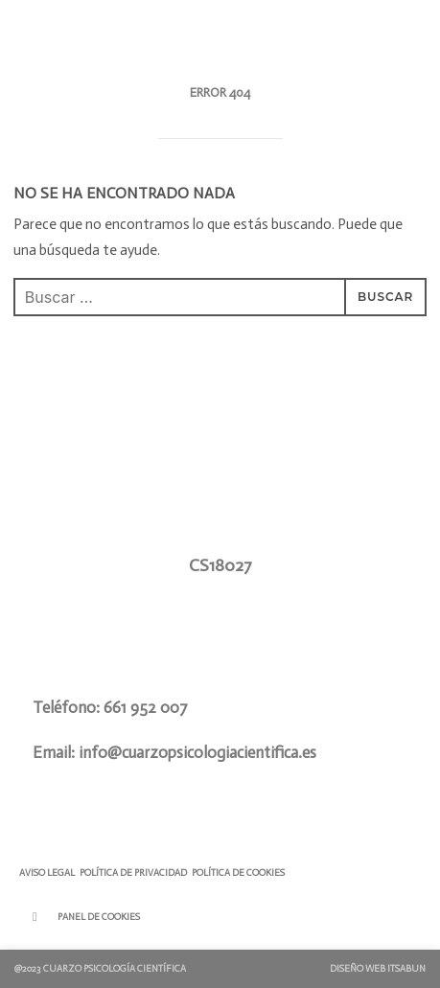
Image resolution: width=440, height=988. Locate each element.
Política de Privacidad (133, 873)
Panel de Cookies (99, 917)
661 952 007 (146, 707)
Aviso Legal (47, 873)
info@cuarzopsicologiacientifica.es (197, 752)
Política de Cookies (238, 873)
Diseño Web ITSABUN (378, 969)
